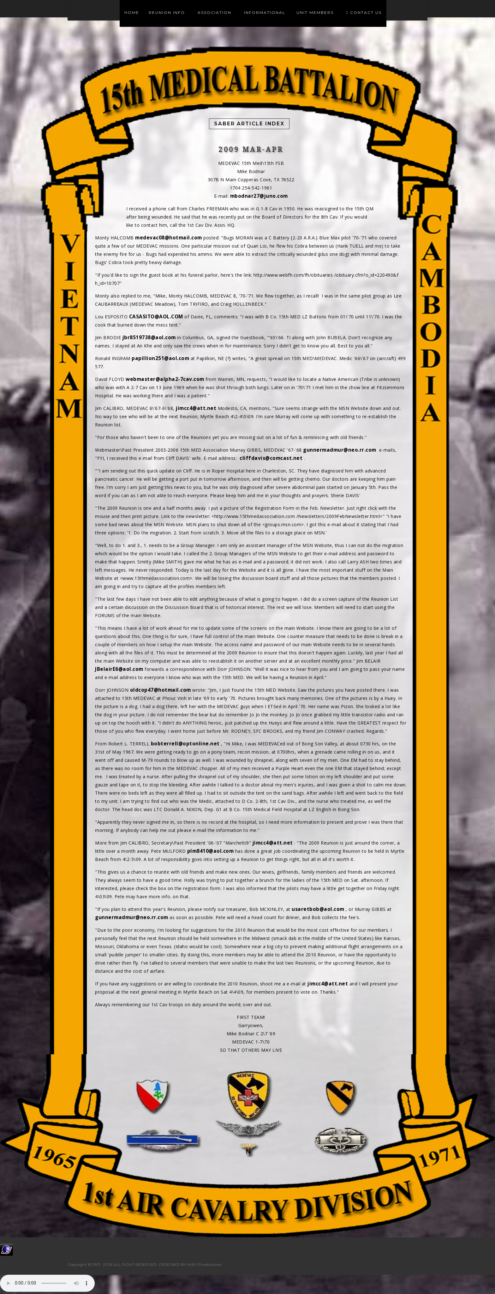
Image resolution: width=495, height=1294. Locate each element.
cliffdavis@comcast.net (271, 458)
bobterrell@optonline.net (185, 743)
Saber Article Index (249, 124)
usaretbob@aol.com (318, 909)
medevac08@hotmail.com (168, 237)
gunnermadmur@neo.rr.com (339, 450)
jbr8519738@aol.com (149, 337)
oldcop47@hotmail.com (160, 690)
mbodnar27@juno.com (259, 196)
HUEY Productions (204, 1264)
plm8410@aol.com (210, 851)
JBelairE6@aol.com (119, 669)
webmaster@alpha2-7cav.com (165, 379)
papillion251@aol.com (160, 358)
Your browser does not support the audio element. (47, 1283)
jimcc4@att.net (196, 408)
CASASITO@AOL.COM (156, 316)
